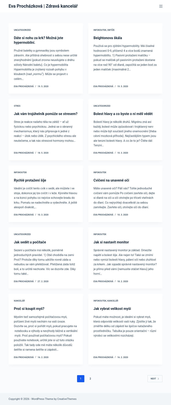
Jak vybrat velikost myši (113, 308)
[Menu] (160, 6)
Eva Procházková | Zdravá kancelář (43, 6)
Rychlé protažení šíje (30, 180)
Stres (17, 106)
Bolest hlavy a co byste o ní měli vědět (124, 113)
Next (155, 378)
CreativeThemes (67, 398)
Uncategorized (22, 30)
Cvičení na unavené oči (112, 180)
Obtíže (111, 30)
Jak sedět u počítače (30, 242)
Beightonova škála (108, 38)
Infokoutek (100, 30)
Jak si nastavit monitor (112, 242)
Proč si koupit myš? (29, 308)
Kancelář (19, 300)
